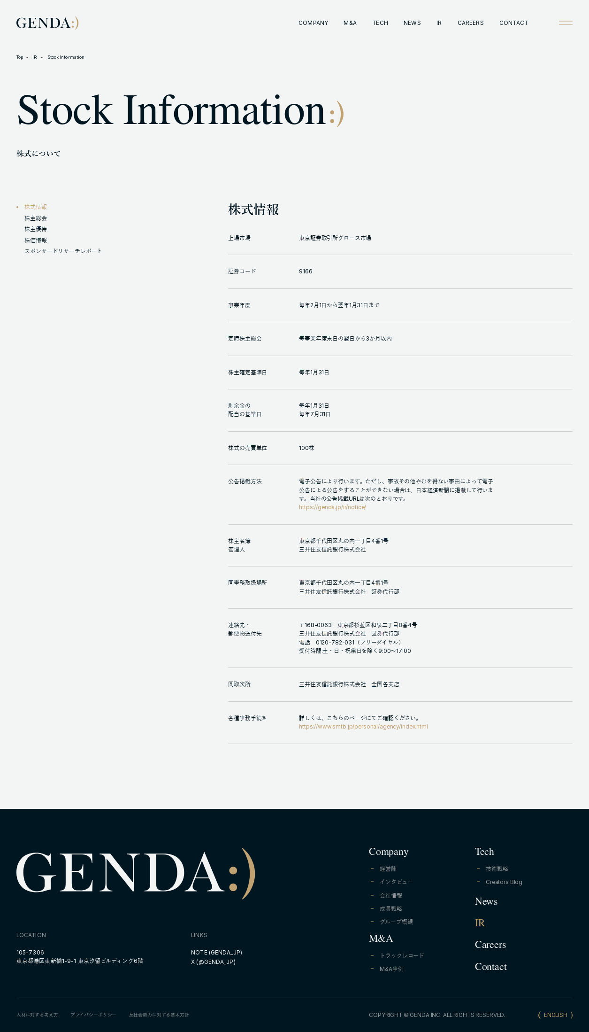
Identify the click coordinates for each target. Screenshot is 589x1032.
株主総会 (35, 218)
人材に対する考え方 (37, 1014)
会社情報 (391, 895)
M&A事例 (391, 969)
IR (439, 23)
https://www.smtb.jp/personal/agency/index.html (363, 726)
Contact (490, 968)
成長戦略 (391, 909)
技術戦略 (497, 869)
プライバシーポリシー (93, 1014)
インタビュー (396, 882)
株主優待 (35, 229)
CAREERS (471, 23)
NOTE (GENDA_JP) (216, 952)
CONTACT (513, 23)
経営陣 (388, 869)
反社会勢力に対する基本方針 (159, 1014)
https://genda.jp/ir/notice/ (332, 507)
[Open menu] (566, 23)
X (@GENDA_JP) (213, 962)
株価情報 (35, 240)
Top (19, 57)
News (486, 903)
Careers (490, 946)
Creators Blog (504, 882)
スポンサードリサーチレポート (63, 251)
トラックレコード (402, 956)
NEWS (412, 23)
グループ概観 (396, 922)
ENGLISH (555, 1015)
